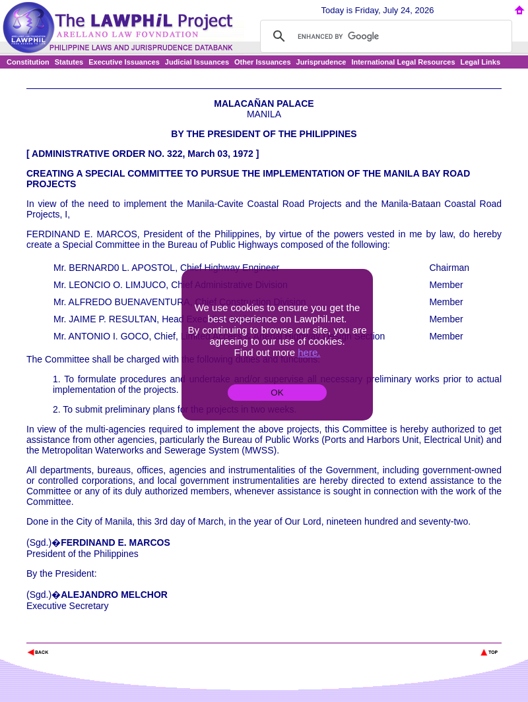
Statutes (69, 62)
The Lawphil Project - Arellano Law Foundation (94, 634)
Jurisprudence (321, 62)
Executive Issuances (124, 62)
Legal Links (481, 62)
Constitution (28, 62)
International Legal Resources (403, 62)
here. (309, 352)
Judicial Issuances (197, 62)
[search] (384, 36)
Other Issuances (262, 62)
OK (277, 392)
